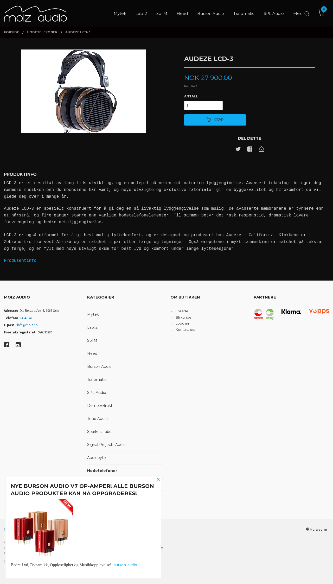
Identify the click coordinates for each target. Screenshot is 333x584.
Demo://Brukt (99, 405)
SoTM (92, 340)
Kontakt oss (185, 329)
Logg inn (183, 323)
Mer (297, 13)
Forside (182, 311)
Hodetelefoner (102, 470)
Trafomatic (96, 379)
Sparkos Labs (99, 431)
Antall (191, 96)
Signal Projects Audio (106, 444)
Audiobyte (96, 457)
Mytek (93, 314)
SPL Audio (96, 392)
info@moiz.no (27, 325)
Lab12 (92, 327)
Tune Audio (97, 418)
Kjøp (215, 119)
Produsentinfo (20, 260)
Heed (92, 353)
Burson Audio (99, 366)
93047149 (26, 318)
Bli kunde (183, 317)
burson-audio (125, 564)
